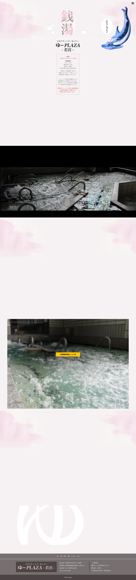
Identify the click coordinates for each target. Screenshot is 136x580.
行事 (61, 556)
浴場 (68, 556)
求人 (78, 556)
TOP (58, 556)
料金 (65, 556)
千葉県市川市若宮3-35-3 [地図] (68, 58)
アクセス (73, 556)
